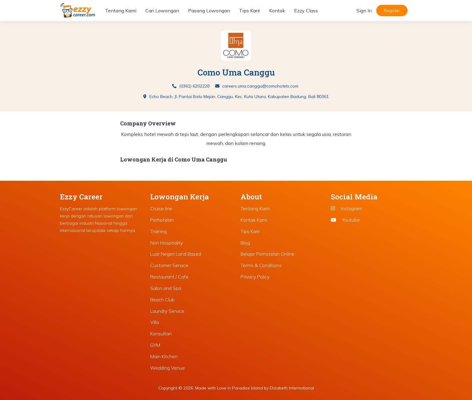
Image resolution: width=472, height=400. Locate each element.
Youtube (345, 220)
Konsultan (161, 334)
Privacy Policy (255, 277)
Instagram (346, 208)
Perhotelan (162, 220)
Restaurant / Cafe (169, 277)
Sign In (364, 11)
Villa (154, 322)
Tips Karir (249, 11)
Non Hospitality (166, 243)
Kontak (277, 11)
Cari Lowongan (162, 11)
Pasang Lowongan (209, 11)
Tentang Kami (120, 11)
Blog (245, 243)
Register (392, 10)
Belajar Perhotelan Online (267, 254)
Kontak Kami (254, 220)
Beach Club (162, 300)
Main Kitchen (164, 356)
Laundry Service (167, 311)
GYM (155, 345)
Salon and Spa (165, 288)
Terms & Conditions (261, 265)
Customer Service (169, 265)
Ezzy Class (306, 11)
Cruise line (161, 208)
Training (158, 231)
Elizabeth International (292, 388)
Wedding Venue (167, 368)
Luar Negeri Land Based (175, 254)
